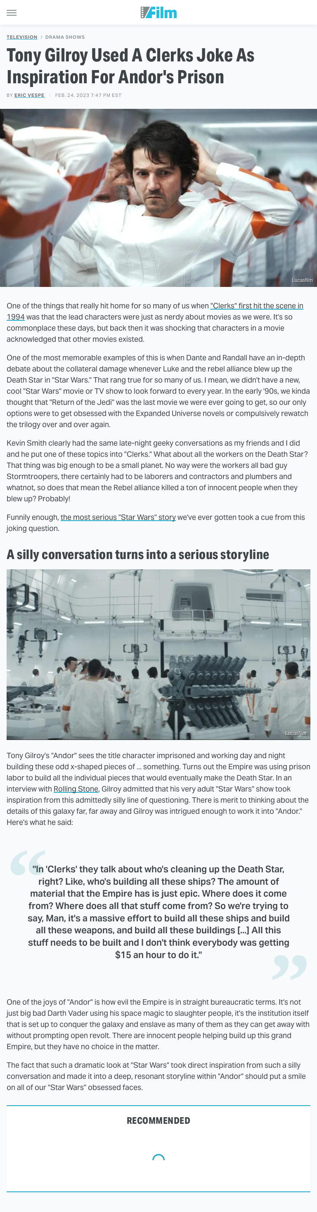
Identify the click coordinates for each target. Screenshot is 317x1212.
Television (22, 37)
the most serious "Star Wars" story (118, 517)
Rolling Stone (76, 789)
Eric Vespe (29, 95)
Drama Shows (65, 37)
